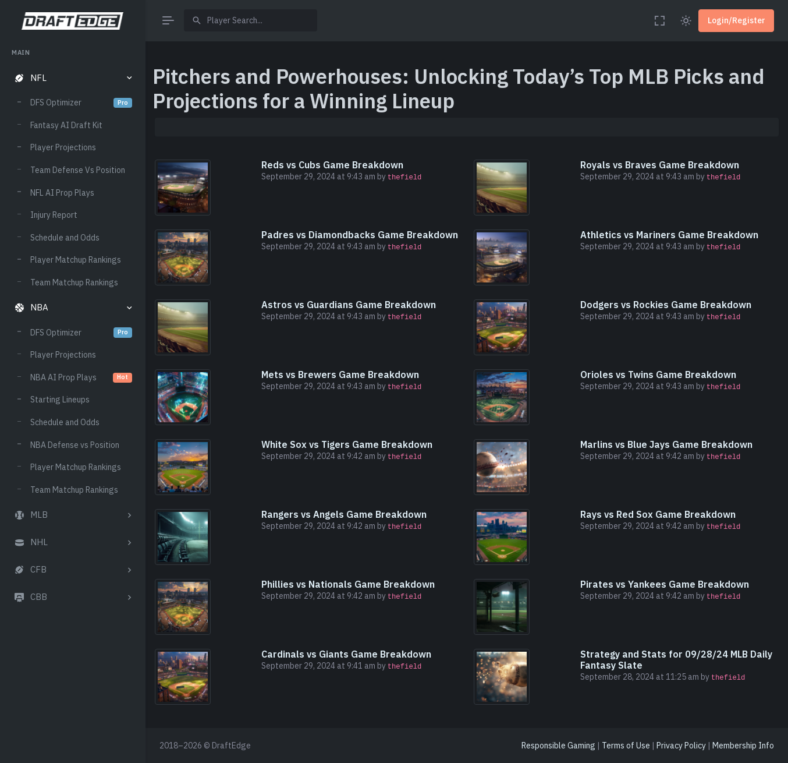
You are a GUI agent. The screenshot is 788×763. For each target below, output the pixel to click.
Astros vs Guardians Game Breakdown (348, 304)
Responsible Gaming (558, 745)
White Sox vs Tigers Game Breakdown (346, 444)
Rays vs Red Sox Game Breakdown (658, 514)
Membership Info (743, 745)
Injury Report (53, 215)
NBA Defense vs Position (74, 445)
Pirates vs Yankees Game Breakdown (664, 584)
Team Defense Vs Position (77, 170)
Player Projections (63, 147)
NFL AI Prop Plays (62, 193)
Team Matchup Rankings (74, 282)
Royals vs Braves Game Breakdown (659, 165)
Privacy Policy (681, 745)
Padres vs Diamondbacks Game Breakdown (359, 235)
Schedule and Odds (65, 237)
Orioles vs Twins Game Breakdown (658, 374)
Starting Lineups (60, 399)
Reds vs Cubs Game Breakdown (332, 165)
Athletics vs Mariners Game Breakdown (669, 235)
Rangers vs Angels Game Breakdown (344, 514)
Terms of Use (626, 745)
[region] (72, 394)
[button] (72, 78)
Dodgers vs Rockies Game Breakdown (665, 304)
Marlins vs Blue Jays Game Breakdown (666, 444)
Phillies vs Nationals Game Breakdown (348, 584)
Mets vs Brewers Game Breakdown (340, 374)
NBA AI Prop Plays (81, 377)
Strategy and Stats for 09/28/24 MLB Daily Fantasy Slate (676, 659)
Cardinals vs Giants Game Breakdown (346, 654)
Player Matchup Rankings (75, 260)
